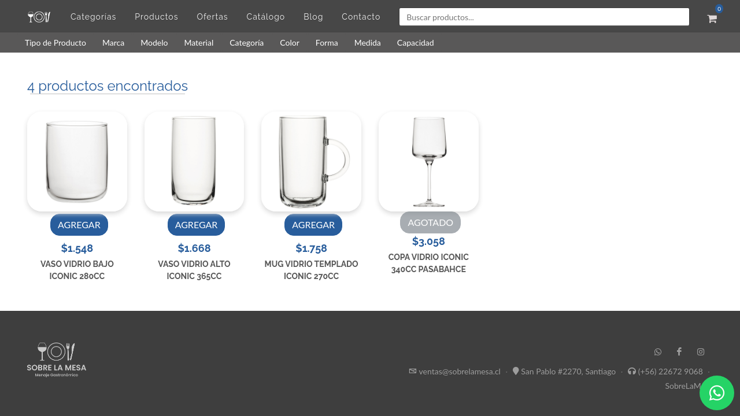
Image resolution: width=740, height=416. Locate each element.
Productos (156, 16)
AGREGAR (79, 224)
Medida (367, 42)
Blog (313, 16)
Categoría (247, 42)
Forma (327, 42)
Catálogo (266, 16)
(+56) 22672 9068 (670, 371)
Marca (113, 42)
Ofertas (212, 16)
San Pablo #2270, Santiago (568, 371)
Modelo (154, 42)
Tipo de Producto (55, 42)
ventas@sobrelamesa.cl (460, 371)
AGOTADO (430, 222)
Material (198, 42)
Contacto (361, 16)
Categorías (93, 16)
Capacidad (415, 42)
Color (289, 42)
